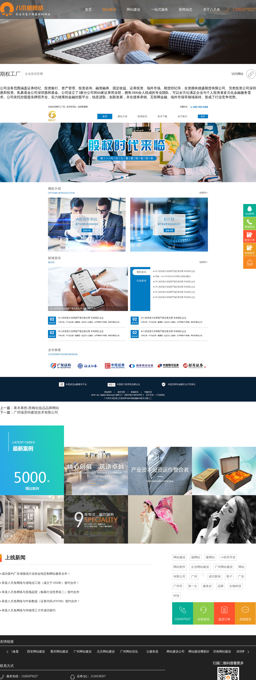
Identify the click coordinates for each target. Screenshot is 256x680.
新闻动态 (185, 9)
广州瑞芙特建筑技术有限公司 (36, 412)
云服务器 (154, 651)
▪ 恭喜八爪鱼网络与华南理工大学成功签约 (27, 610)
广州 (194, 576)
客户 (229, 576)
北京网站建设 (107, 651)
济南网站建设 (223, 651)
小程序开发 (228, 557)
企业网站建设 (200, 567)
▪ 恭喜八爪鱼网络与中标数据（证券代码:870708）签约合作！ (40, 601)
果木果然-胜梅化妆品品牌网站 (36, 408)
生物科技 (235, 586)
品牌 (221, 586)
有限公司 (179, 576)
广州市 (177, 586)
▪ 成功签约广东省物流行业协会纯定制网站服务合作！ (35, 573)
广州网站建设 (224, 567)
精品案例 (109, 9)
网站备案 (14, 651)
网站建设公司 (177, 651)
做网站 (195, 557)
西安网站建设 (37, 651)
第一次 (192, 586)
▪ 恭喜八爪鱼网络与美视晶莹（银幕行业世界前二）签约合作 (39, 592)
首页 (88, 9)
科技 (176, 595)
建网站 (210, 557)
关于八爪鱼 (211, 9)
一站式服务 (159, 9)
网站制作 (179, 567)
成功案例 (215, 576)
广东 (241, 576)
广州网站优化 (130, 651)
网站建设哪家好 (200, 651)
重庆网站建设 (61, 651)
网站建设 (133, 9)
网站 (241, 567)
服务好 (207, 586)
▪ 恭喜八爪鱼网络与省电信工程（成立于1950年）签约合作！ (39, 583)
